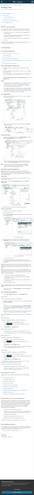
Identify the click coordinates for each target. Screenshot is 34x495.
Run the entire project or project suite (10, 53)
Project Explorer (20, 96)
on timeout (17, 361)
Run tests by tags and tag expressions (10, 58)
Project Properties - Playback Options (10, 430)
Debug (5, 331)
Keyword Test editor (16, 124)
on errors (23, 361)
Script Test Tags (26, 178)
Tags (2, 179)
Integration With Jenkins (7, 388)
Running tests (5, 15)
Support (20, 2)
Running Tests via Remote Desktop (10, 386)
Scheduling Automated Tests (8, 379)
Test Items (25, 71)
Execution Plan (20, 68)
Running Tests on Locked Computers (10, 384)
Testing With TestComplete (17, 4)
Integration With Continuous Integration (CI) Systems (13, 393)
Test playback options (7, 22)
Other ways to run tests (8, 18)
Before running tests (7, 13)
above (27, 259)
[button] (30, 492)
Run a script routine (6, 56)
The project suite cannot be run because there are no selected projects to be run (18, 91)
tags (28, 171)
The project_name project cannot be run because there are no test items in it (16, 85)
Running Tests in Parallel (7, 383)
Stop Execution (18, 366)
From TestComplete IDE (9, 17)
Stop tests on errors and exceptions (10, 20)
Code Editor (8, 161)
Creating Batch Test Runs (8, 377)
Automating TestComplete (8, 381)
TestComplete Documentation (6, 4)
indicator (22, 322)
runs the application (11, 32)
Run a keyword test (6, 55)
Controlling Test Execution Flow (14, 362)
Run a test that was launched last (9, 63)
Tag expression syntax (9, 258)
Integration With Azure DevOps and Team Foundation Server (15, 390)
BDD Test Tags (8, 179)
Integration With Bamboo (7, 392)
